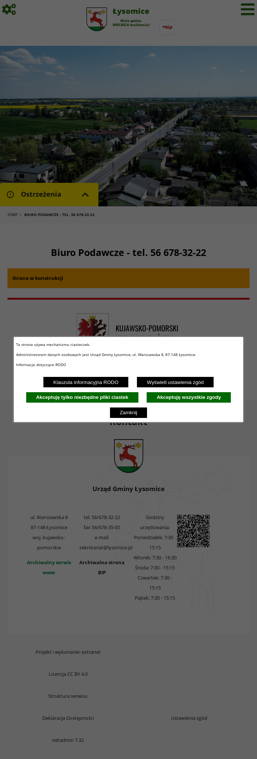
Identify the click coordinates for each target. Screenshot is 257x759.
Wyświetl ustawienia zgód (175, 382)
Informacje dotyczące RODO (41, 364)
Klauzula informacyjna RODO (86, 382)
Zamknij (128, 412)
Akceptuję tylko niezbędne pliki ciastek (82, 397)
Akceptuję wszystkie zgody (189, 397)
